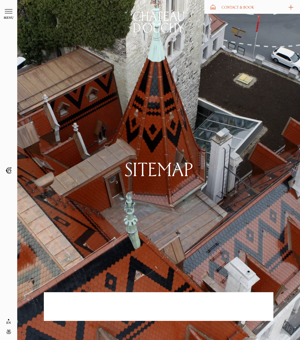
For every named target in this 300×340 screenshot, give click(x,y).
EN (8, 323)
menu (9, 18)
